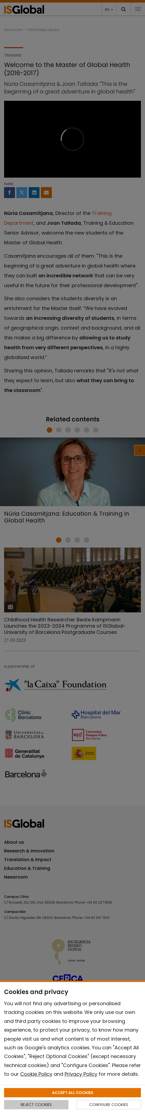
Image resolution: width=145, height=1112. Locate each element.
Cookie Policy (36, 1074)
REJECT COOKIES (36, 1104)
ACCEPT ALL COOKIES (72, 1092)
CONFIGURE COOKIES (108, 1104)
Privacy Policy (81, 1074)
